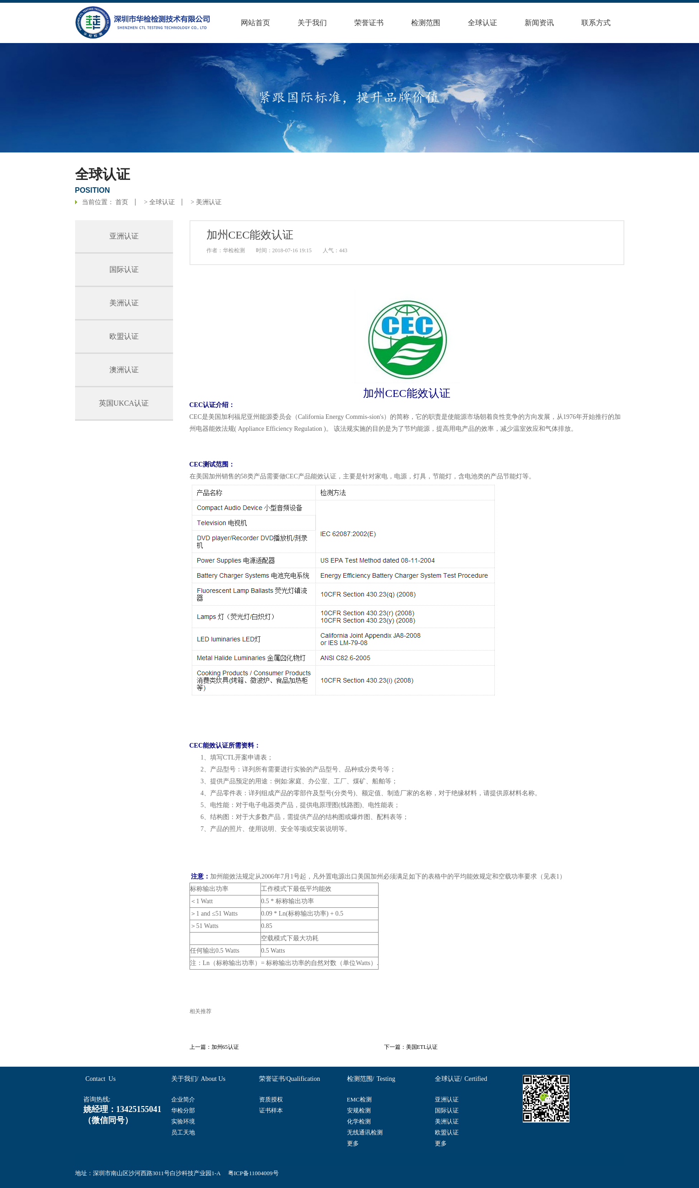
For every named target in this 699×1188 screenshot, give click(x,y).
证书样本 (271, 1110)
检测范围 (425, 23)
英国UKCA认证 (124, 403)
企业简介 (183, 1099)
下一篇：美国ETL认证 (411, 1047)
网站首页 (255, 23)
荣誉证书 (369, 23)
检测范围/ (360, 1078)
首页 (121, 202)
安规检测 (359, 1110)
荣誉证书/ (273, 1078)
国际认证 (124, 269)
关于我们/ (185, 1078)
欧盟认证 (124, 336)
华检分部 (183, 1110)
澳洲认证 (124, 370)
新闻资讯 (539, 23)
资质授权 (271, 1099)
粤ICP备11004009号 (253, 1173)
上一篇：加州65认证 (214, 1047)
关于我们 (312, 23)
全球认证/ (448, 1078)
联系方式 (596, 23)
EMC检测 (359, 1099)
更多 (353, 1143)
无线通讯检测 (365, 1132)
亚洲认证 (124, 236)
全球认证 (482, 23)
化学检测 (359, 1121)
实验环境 (183, 1121)
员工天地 (183, 1132)
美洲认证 (209, 202)
